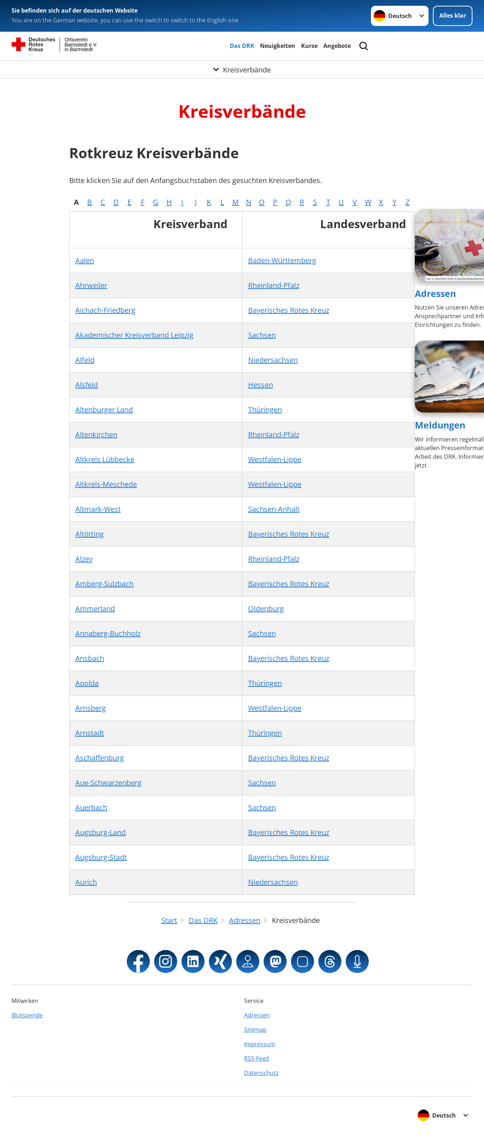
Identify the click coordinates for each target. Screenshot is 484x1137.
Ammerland (95, 608)
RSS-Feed (256, 1058)
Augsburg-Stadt (101, 857)
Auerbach (91, 807)
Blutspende (27, 1015)
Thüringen (265, 409)
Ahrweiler (91, 285)
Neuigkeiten (277, 46)
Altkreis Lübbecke (104, 459)
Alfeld (84, 360)
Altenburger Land (104, 409)
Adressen (435, 293)
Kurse (309, 46)
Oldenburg (266, 608)
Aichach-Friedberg (105, 310)
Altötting (89, 534)
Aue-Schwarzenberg (108, 782)
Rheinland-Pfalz (273, 285)
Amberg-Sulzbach (104, 584)
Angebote (337, 46)
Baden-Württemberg (282, 260)
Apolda (87, 683)
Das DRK (242, 46)
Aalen (84, 260)
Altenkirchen (96, 434)
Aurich (86, 882)
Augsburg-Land (100, 832)
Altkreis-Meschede (106, 484)
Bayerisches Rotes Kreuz (288, 310)
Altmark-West (98, 509)
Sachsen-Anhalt (274, 509)
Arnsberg (90, 708)
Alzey (84, 559)
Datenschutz (261, 1073)
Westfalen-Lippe (274, 459)
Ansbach (89, 658)
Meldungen (440, 425)
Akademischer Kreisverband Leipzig (134, 335)
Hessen (260, 385)
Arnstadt (89, 733)
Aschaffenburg (99, 758)
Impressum (259, 1044)
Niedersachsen (273, 360)
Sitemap (255, 1030)
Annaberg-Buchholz (107, 633)
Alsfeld (86, 385)
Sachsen (262, 335)
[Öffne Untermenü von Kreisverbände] (242, 69)
